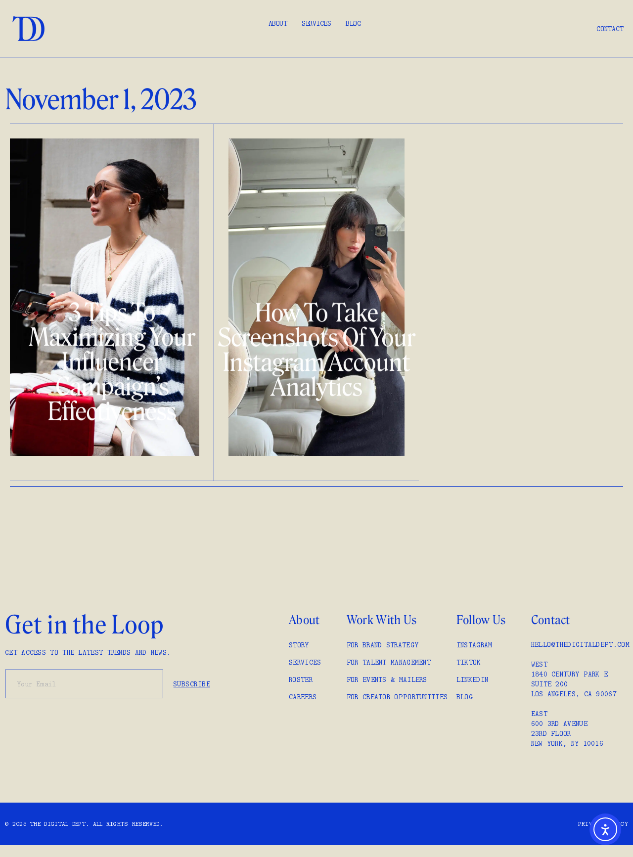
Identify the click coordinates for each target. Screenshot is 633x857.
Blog (353, 23)
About (278, 23)
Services (316, 23)
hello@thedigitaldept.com (580, 644)
